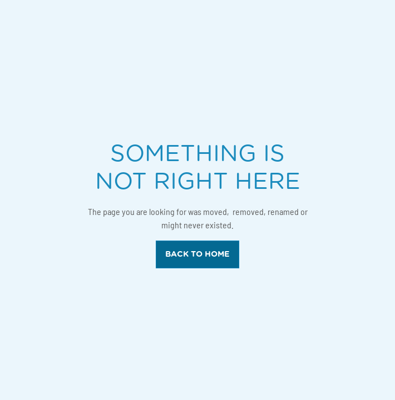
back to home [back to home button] (197, 254)
